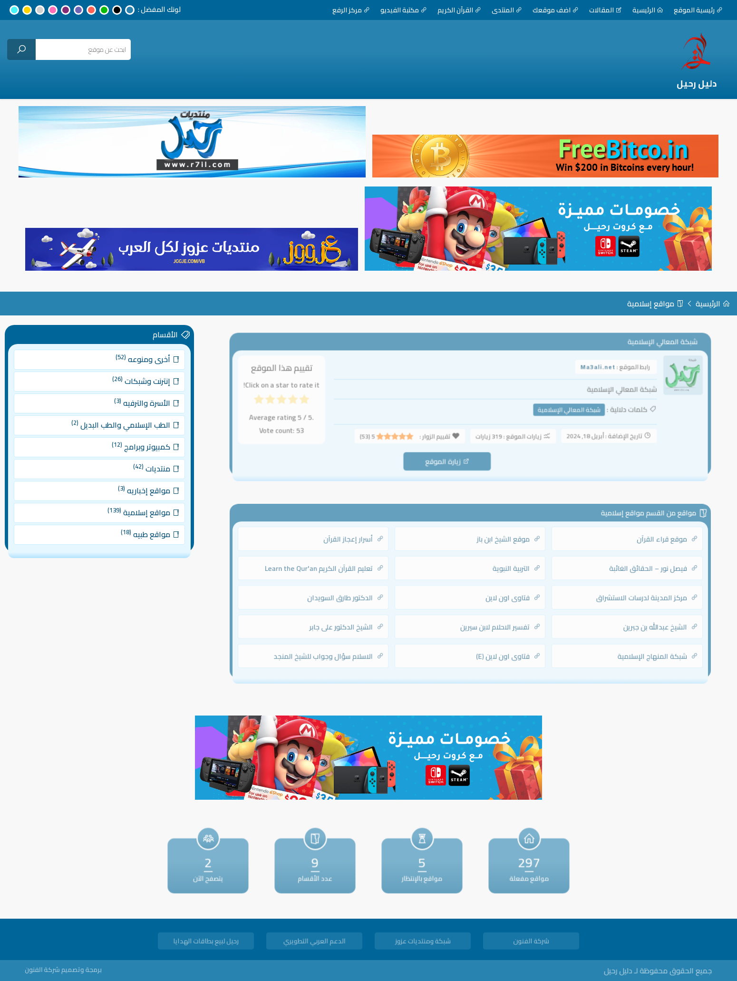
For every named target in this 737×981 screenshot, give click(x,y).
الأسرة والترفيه (139, 410)
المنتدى (507, 10)
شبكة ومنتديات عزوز (422, 943)
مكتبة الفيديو (403, 10)
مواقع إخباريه (141, 485)
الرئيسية (647, 10)
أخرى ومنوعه (140, 373)
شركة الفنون (531, 943)
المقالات (605, 10)
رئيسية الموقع (698, 10)
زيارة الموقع (449, 458)
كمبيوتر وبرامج (138, 447)
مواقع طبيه (142, 522)
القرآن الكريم (459, 10)
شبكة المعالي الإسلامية (562, 411)
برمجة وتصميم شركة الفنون (80, 970)
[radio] (316, 403)
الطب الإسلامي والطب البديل (122, 429)
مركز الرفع (351, 10)
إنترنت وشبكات (139, 392)
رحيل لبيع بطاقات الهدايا (205, 943)
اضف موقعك (556, 10)
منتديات (147, 467)
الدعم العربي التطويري (314, 943)
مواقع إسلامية (655, 303)
